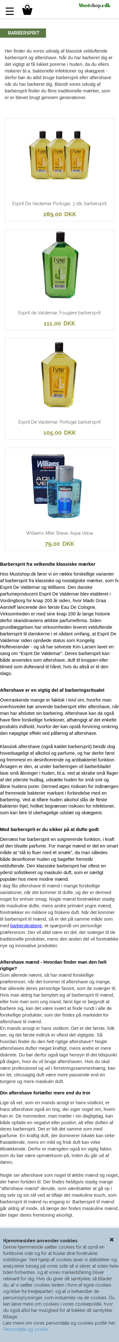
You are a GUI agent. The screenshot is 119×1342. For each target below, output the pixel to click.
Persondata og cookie (25, 1329)
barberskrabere (26, 925)
